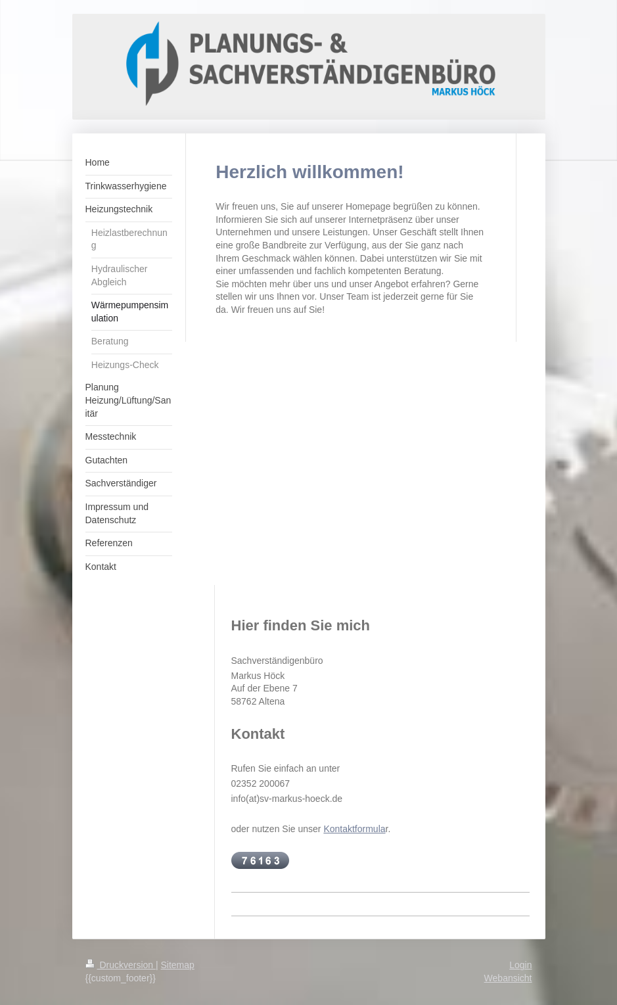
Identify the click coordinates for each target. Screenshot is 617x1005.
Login (520, 965)
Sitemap (177, 965)
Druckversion (120, 965)
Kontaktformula (354, 829)
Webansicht (508, 978)
